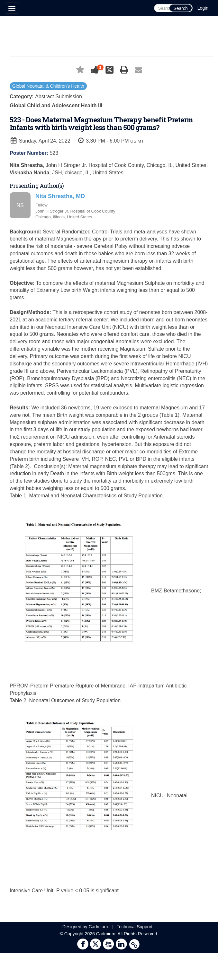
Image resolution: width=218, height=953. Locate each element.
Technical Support (134, 926)
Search (180, 8)
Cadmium (98, 926)
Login (202, 8)
